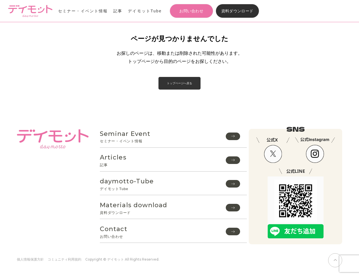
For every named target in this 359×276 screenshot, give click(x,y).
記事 (117, 11)
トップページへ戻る (179, 83)
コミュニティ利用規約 (64, 259)
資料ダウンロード (237, 11)
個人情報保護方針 (30, 259)
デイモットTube (145, 11)
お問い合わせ (191, 11)
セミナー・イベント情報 (83, 11)
